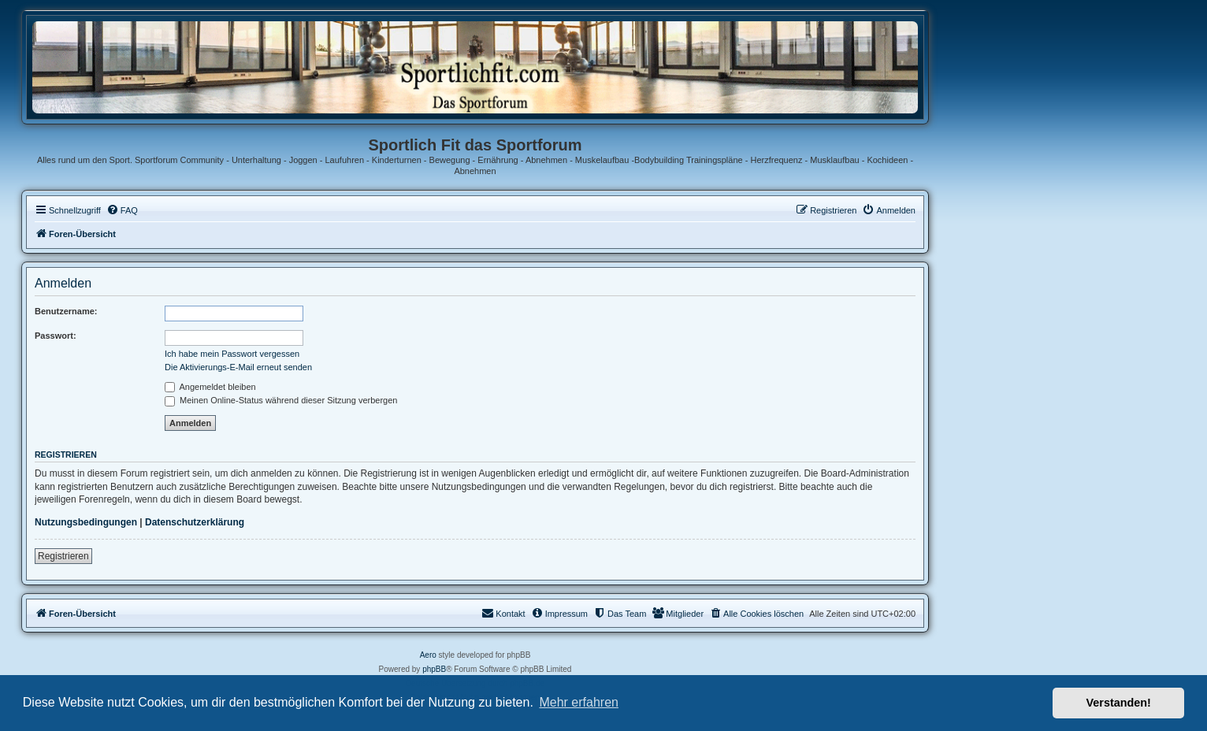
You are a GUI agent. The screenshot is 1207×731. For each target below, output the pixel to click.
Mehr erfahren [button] (578, 702)
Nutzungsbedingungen (86, 522)
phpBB (434, 669)
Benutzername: (66, 311)
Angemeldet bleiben (210, 386)
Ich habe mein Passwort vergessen (232, 353)
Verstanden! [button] (1118, 702)
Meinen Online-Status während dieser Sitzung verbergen (281, 400)
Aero (428, 655)
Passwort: (55, 335)
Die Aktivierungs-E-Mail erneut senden (238, 367)
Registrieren (63, 556)
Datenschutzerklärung (194, 522)
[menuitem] (122, 210)
